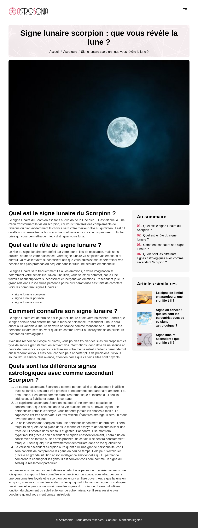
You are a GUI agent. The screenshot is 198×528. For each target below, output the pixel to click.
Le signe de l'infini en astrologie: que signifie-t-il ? (169, 296)
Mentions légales (130, 520)
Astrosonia (66, 520)
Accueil (54, 51)
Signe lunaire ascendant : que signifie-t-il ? (168, 338)
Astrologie (70, 51)
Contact (111, 520)
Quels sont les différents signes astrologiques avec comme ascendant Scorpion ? (160, 258)
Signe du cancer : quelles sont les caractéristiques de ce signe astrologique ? (170, 317)
